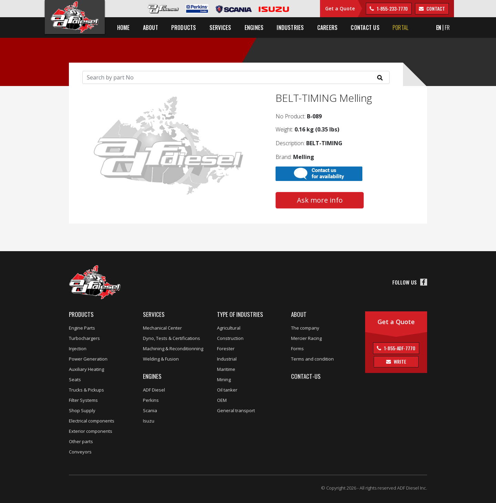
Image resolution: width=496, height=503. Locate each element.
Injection (77, 348)
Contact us (368, 27)
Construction (230, 338)
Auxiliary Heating (86, 369)
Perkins (151, 400)
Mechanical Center (162, 328)
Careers (330, 27)
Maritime (226, 369)
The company (305, 328)
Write (399, 361)
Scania (150, 410)
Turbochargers (84, 338)
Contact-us (306, 376)
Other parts (81, 441)
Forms (297, 348)
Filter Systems (83, 400)
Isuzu (148, 421)
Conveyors (80, 452)
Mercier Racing (306, 338)
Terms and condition (312, 359)
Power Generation (88, 359)
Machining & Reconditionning (173, 348)
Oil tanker (227, 390)
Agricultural (228, 328)
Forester (226, 348)
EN (439, 27)
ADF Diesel (154, 390)
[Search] (236, 77)
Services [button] (224, 27)
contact (435, 8)
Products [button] (186, 27)
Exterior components (90, 431)
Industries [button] (293, 27)
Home (126, 27)
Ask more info (320, 200)
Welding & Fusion (161, 359)
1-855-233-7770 (392, 8)
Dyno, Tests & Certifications (171, 338)
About (299, 314)
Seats (75, 379)
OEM (222, 400)
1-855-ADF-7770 (399, 348)
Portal (404, 27)
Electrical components (91, 421)
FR (447, 27)
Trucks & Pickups (86, 390)
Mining (224, 379)
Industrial (227, 359)
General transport (236, 410)
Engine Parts (82, 328)
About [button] (153, 27)
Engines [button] (257, 27)
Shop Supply (82, 410)
